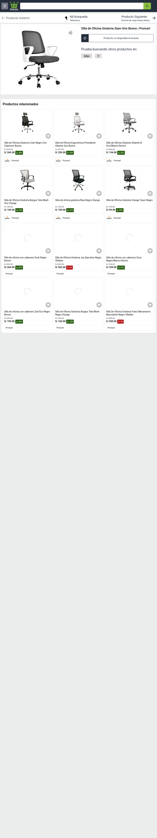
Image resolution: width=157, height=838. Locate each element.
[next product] (139, 18)
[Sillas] (86, 56)
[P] (98, 56)
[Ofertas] (81, 6)
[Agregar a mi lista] (48, 136)
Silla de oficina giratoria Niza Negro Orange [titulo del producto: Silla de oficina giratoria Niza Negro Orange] (77, 200)
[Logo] (14, 6)
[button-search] (147, 6)
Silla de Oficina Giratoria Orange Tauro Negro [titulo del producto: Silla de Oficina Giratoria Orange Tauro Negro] (129, 200)
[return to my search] (75, 18)
